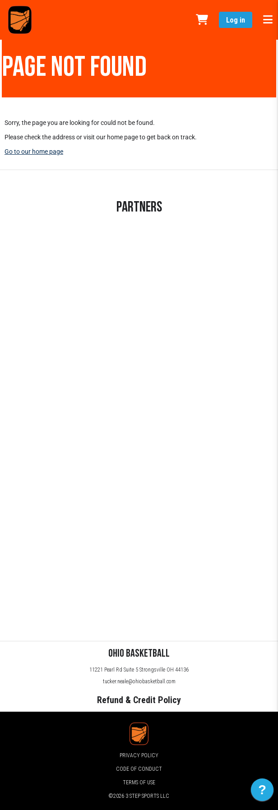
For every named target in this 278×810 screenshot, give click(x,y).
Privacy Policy (139, 755)
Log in (235, 20)
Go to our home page (34, 151)
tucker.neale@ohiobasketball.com (139, 681)
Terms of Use (139, 782)
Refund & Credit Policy (139, 699)
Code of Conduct (139, 769)
